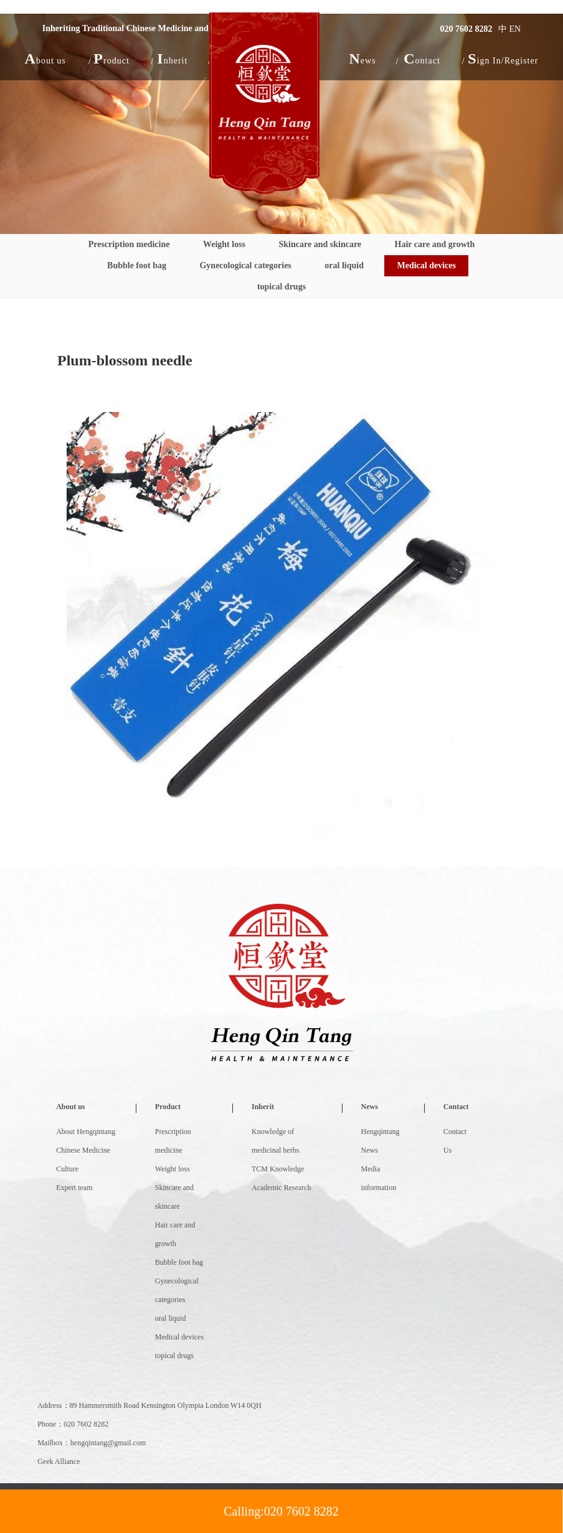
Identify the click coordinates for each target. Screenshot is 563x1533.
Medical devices (426, 265)
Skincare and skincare (320, 244)
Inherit (263, 1106)
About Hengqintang (85, 1131)
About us (70, 1106)
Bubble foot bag (136, 265)
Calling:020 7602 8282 (281, 1511)
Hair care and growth (435, 244)
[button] (45, 58)
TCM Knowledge (278, 1169)
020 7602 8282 (466, 29)
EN (515, 29)
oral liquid (344, 265)
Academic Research (281, 1187)
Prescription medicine (129, 244)
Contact (456, 1106)
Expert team (74, 1187)
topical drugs (281, 286)
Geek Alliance (58, 1461)
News (369, 1106)
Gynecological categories (245, 265)
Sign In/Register (503, 58)
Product (168, 1106)
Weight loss (224, 244)
